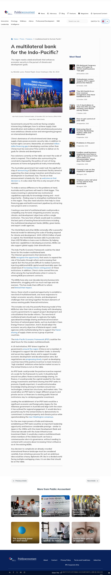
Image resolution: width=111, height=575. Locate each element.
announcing (23, 162)
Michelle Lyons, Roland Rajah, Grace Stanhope (30, 63)
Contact (54, 551)
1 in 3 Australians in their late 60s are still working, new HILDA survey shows (86, 99)
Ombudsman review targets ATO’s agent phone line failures (86, 72)
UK (107, 13)
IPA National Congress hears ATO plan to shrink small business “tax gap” (86, 59)
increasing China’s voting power (37, 259)
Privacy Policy (66, 551)
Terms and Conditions (82, 551)
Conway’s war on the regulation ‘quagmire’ (86, 162)
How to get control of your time (86, 111)
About (45, 551)
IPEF (47, 331)
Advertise (97, 551)
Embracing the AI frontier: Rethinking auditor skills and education (85, 123)
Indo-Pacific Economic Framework (29, 331)
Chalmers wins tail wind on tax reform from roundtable (87, 173)
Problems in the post (86, 134)
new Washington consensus (41, 408)
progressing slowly (34, 350)
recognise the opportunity (27, 249)
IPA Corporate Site (72, 556)
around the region (30, 340)
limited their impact (23, 279)
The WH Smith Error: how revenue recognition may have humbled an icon (86, 85)
